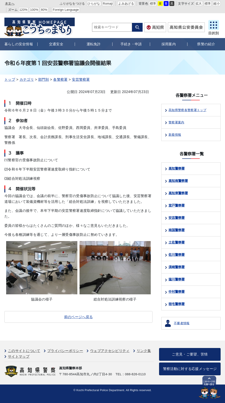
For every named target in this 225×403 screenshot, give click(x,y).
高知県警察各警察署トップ (187, 110)
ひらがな (93, 3)
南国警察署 (177, 230)
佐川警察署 (177, 254)
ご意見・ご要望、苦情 (190, 354)
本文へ (10, 3)
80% (44, 9)
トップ (9, 79)
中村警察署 (177, 291)
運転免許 (94, 44)
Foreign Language (66, 9)
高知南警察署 (178, 181)
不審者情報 (182, 323)
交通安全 (56, 44)
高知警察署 (177, 168)
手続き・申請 (131, 44)
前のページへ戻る (78, 317)
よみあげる (126, 3)
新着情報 (175, 134)
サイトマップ (18, 356)
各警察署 (60, 79)
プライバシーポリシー (65, 351)
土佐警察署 (177, 242)
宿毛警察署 (177, 304)
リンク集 (144, 351)
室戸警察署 (177, 205)
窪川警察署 (177, 279)
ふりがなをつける (72, 3)
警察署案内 (176, 122)
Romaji (108, 3)
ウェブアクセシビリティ (110, 351)
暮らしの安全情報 (18, 44)
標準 (153, 3)
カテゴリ (27, 79)
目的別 (213, 33)
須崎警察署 (177, 267)
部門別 (43, 79)
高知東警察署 (178, 193)
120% (23, 9)
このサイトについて (24, 351)
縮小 (216, 3)
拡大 (199, 3)
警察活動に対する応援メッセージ (190, 369)
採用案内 (168, 44)
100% (34, 9)
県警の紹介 (206, 44)
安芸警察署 (81, 79)
